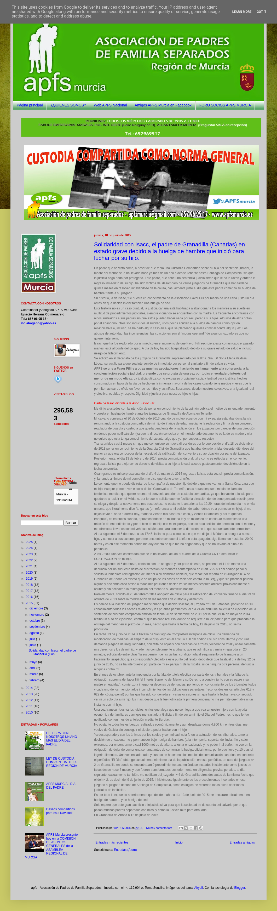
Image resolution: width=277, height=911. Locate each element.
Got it (261, 12)
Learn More (242, 12)
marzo (34, 674)
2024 (30, 548)
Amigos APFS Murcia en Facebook (163, 105)
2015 (30, 603)
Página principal (30, 105)
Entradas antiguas (242, 842)
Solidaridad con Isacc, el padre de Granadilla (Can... (52, 652)
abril (33, 668)
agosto (35, 633)
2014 (30, 688)
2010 (30, 712)
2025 (30, 542)
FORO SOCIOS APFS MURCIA (225, 105)
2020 (30, 572)
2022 (30, 560)
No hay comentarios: (159, 827)
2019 (30, 578)
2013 (30, 694)
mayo (34, 662)
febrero (35, 680)
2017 (30, 591)
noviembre (37, 614)
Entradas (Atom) (125, 850)
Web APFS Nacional (110, 105)
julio (33, 639)
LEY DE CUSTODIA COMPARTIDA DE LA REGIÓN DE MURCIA (61, 762)
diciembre (37, 608)
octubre (35, 621)
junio (33, 645)
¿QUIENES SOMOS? (68, 105)
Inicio (179, 842)
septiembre (38, 627)
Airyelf (198, 888)
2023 (30, 554)
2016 (30, 597)
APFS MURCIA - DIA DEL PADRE (60, 785)
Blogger (239, 888)
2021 (30, 566)
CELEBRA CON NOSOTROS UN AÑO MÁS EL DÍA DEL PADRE (61, 738)
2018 (30, 585)
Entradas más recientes (111, 842)
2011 (30, 706)
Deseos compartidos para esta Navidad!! (60, 811)
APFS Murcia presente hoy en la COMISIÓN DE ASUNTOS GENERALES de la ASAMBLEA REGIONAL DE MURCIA (51, 846)
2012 (30, 700)
